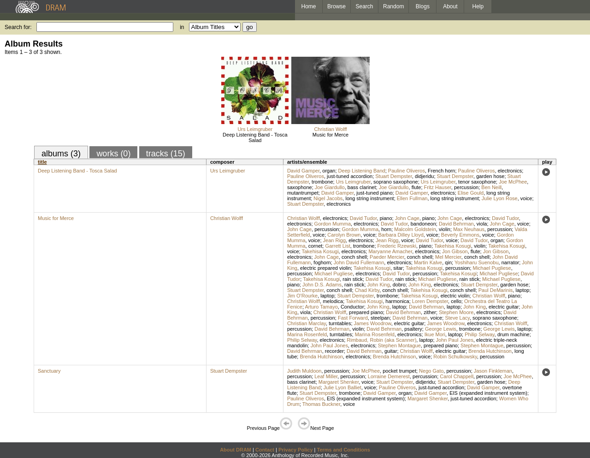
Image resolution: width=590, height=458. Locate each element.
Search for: (18, 27)
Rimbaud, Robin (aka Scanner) (381, 340)
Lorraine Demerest (389, 376)
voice (526, 198)
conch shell (354, 257)
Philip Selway (480, 334)
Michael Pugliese (492, 268)
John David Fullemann (359, 262)
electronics (510, 170)
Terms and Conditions (343, 449)
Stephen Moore (456, 312)
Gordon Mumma (332, 223)
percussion (466, 187)
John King (378, 284)
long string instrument (369, 198)
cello (456, 301)
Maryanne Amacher (390, 251)
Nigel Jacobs (327, 198)
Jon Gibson (455, 251)
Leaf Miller (325, 376)
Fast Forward (353, 318)
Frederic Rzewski (397, 246)
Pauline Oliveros (406, 170)
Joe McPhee (513, 181)
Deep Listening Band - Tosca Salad (255, 137)
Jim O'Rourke (302, 295)
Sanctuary (49, 371)
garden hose (490, 176)
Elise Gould (471, 193)
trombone (322, 181)
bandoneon (423, 223)
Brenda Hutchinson (490, 351)
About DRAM (235, 449)
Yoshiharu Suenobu (476, 262)
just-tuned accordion (349, 176)
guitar (390, 351)
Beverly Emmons (460, 235)
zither (430, 312)
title (42, 162)
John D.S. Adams (322, 284)
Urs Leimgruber (254, 129)
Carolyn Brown (343, 235)
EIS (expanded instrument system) (488, 393)
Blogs (423, 6)
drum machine (513, 334)
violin (444, 229)
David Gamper (303, 170)
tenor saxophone (477, 181)
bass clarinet (362, 187)
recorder (334, 351)
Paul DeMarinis (495, 290)
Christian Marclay (306, 323)
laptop (522, 290)
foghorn (321, 262)
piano (386, 218)
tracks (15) (165, 153)
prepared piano (366, 312)
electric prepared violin (325, 268)
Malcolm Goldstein (415, 229)
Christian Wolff (330, 129)
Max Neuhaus (468, 229)
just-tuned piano (374, 193)
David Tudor (363, 218)
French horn (441, 170)
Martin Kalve (428, 262)
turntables (340, 323)
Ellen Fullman (412, 198)
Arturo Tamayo (321, 306)
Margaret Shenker (339, 382)
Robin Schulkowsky (455, 356)
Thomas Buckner (321, 404)
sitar (398, 268)
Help (478, 6)
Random (393, 6)
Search (364, 6)
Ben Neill (491, 187)
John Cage (407, 218)
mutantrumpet (303, 193)
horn (386, 229)
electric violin (455, 295)
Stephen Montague (399, 345)
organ (328, 170)
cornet (315, 246)
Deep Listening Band (361, 170)
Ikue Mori (435, 334)
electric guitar (504, 306)
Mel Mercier (448, 257)
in (182, 27)
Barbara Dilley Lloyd (400, 235)
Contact (264, 449)
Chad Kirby (367, 290)
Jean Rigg (334, 240)
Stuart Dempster (393, 176)
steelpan (380, 318)
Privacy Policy (295, 449)
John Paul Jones (454, 340)
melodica (333, 301)
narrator (510, 262)
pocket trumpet (399, 371)
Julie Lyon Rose (500, 198)
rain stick (352, 279)
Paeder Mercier (387, 257)
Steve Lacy (457, 318)
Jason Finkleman (493, 371)
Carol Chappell (456, 376)
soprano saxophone (395, 181)
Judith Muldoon (304, 371)
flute (416, 187)
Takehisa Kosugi (452, 246)
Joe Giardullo (330, 187)
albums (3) (61, 153)
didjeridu (424, 176)
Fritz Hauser (437, 187)
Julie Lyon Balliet (342, 387)
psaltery (413, 329)
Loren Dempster (430, 301)
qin (448, 262)
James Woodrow (372, 323)
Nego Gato (431, 371)
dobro (399, 284)
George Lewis (440, 329)
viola (482, 223)
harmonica (397, 301)
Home (308, 6)
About (450, 6)
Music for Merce (330, 134)
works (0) (113, 153)
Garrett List (337, 246)
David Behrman (456, 223)
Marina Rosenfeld (307, 334)
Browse (336, 6)
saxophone (299, 187)
